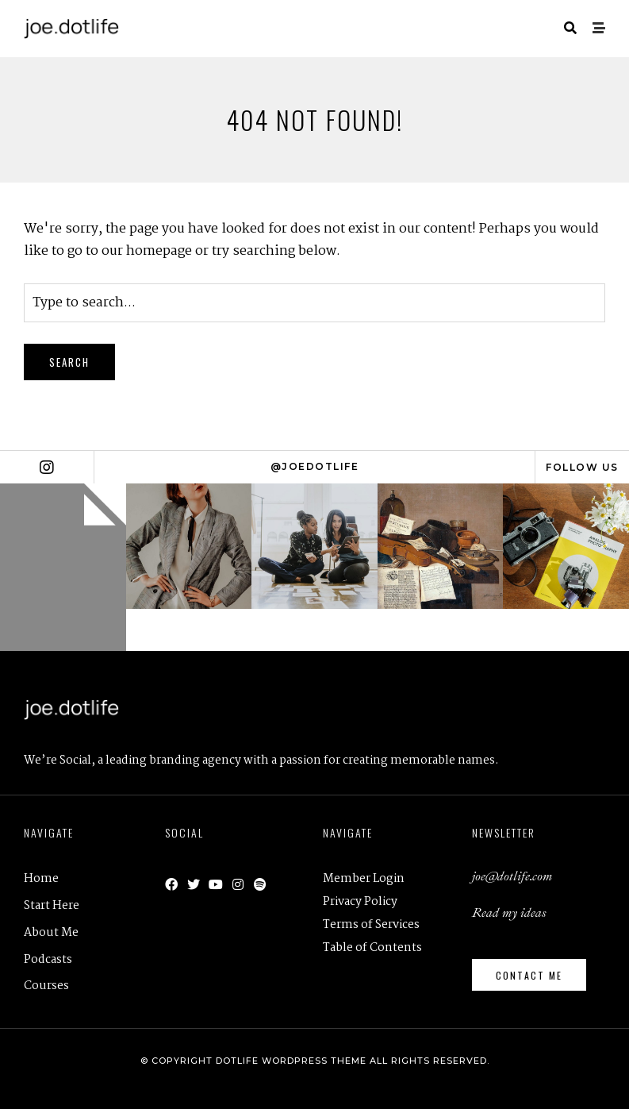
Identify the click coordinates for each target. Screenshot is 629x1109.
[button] (529, 975)
